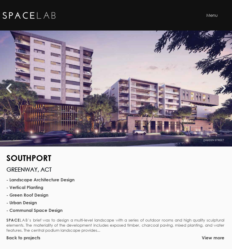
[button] (9, 88)
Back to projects (23, 237)
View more (213, 237)
